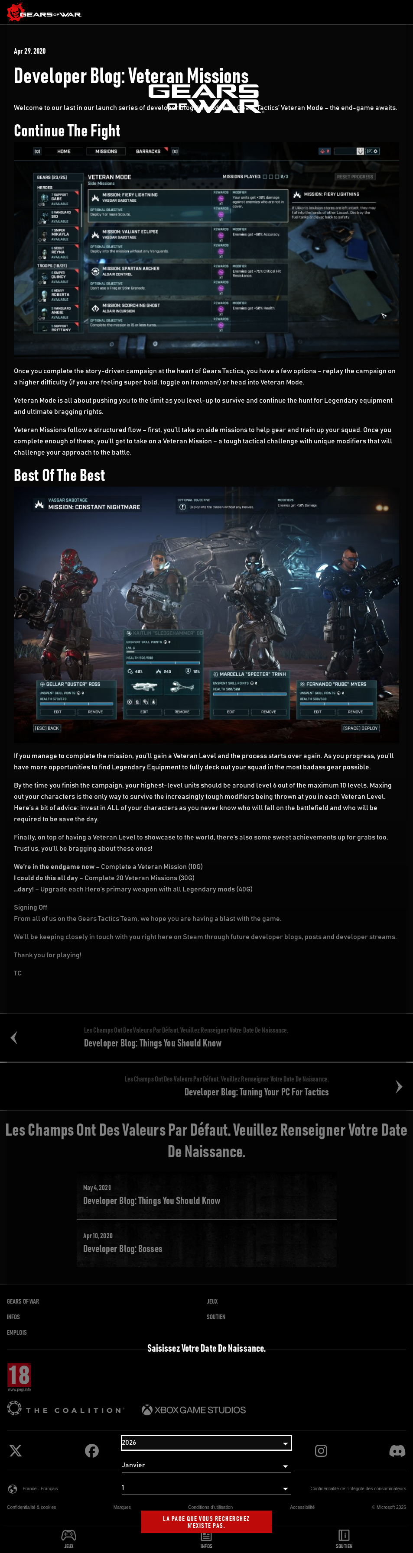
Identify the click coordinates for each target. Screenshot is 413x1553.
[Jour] (207, 1488)
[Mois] (207, 1465)
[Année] (207, 1443)
